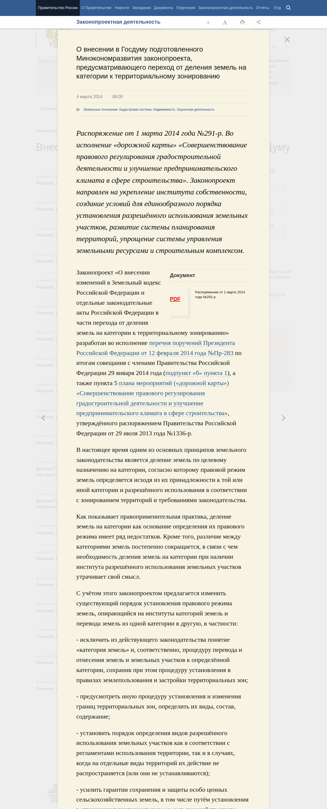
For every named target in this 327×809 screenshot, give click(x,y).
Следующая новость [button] (44, 418)
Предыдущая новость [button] (283, 418)
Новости (122, 8)
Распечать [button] (242, 22)
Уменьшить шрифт (208, 22)
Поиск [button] (288, 8)
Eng (277, 8)
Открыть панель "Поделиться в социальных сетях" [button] (259, 22)
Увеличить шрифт (225, 22)
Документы (163, 8)
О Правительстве (96, 8)
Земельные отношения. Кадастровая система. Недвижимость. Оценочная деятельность (149, 109)
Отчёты (262, 8)
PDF (175, 299)
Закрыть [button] (290, 43)
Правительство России (57, 8)
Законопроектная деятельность (225, 8)
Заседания (141, 8)
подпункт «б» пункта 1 (196, 372)
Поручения (185, 8)
